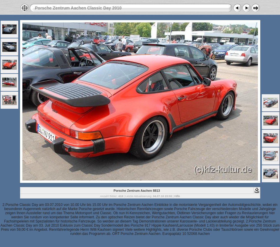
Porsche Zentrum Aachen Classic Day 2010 (78, 8)
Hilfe (177, 196)
